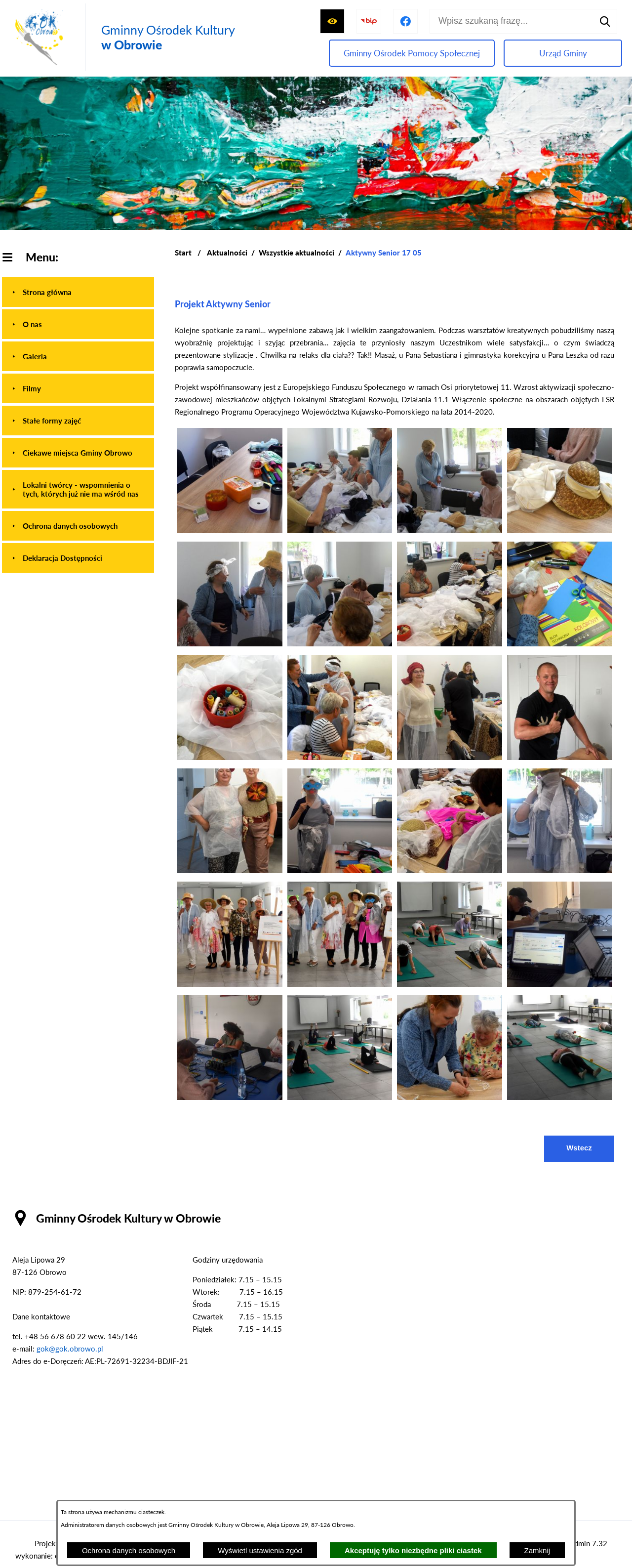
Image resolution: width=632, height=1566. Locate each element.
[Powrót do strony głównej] (183, 253)
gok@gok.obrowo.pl (70, 1348)
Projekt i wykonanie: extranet (48, 1549)
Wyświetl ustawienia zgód (260, 1550)
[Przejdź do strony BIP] (368, 21)
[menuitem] (78, 292)
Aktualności (227, 252)
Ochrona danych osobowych (128, 1550)
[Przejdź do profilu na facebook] (405, 21)
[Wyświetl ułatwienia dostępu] (332, 21)
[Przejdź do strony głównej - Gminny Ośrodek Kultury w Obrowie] (122, 37)
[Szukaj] (605, 21)
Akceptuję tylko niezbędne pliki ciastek (413, 1550)
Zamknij (537, 1550)
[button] (229, 530)
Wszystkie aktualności (296, 252)
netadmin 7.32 (583, 1543)
